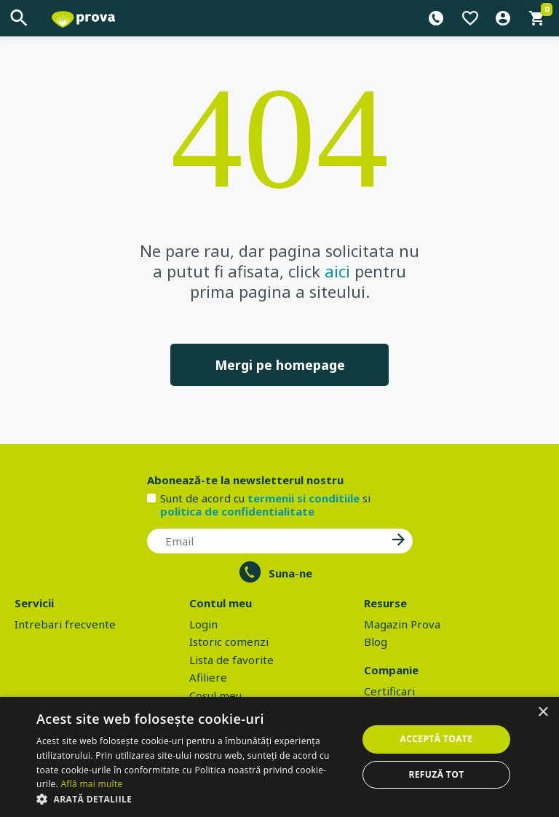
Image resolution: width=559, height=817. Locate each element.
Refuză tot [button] (436, 774)
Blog (375, 641)
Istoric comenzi (229, 641)
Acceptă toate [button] (436, 739)
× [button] (542, 712)
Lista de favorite (231, 659)
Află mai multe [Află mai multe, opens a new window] (91, 784)
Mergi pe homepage (280, 365)
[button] (192, 799)
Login (203, 624)
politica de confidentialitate (237, 511)
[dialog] (279, 757)
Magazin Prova (402, 624)
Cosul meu (215, 695)
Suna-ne (290, 573)
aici (337, 271)
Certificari (389, 691)
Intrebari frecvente (65, 624)
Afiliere (208, 677)
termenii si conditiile (303, 498)
